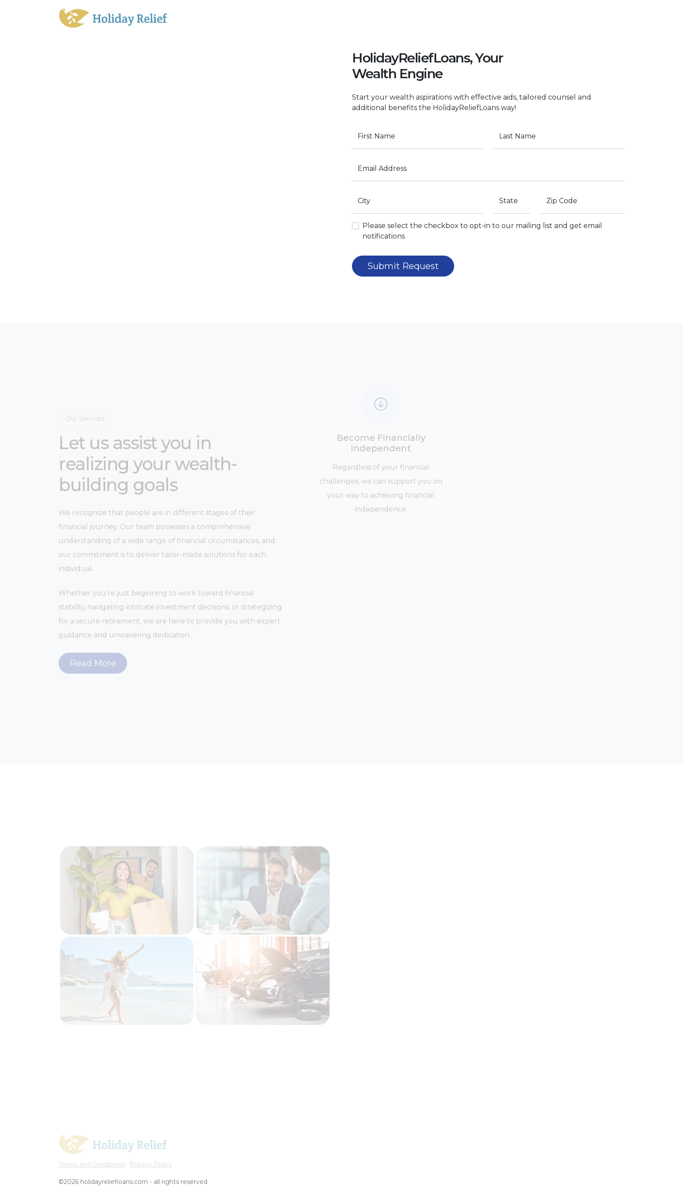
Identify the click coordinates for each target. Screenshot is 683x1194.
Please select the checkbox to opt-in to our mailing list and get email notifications (485, 230)
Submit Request (406, 266)
